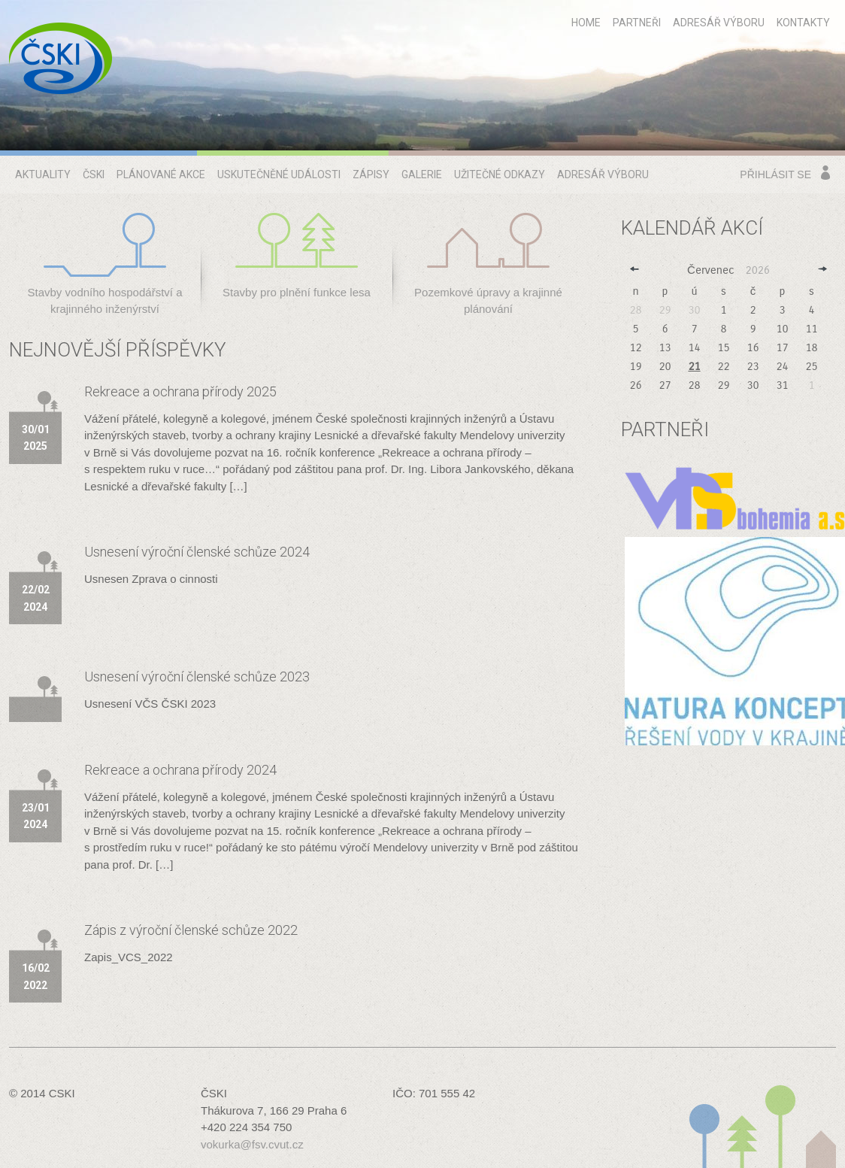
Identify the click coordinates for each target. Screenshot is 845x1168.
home (586, 23)
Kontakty (803, 23)
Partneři (637, 23)
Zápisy (371, 174)
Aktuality (43, 174)
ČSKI (93, 174)
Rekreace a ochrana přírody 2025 (180, 391)
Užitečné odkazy (499, 174)
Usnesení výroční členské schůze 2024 (197, 552)
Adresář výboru (719, 23)
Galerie (421, 174)
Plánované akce (161, 174)
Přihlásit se (775, 174)
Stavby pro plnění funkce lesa (297, 256)
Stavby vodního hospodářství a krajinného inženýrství (105, 264)
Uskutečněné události (279, 174)
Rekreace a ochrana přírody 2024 (180, 770)
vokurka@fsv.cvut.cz (252, 1144)
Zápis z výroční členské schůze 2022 (191, 930)
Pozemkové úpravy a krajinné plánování (488, 264)
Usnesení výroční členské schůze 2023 (197, 676)
